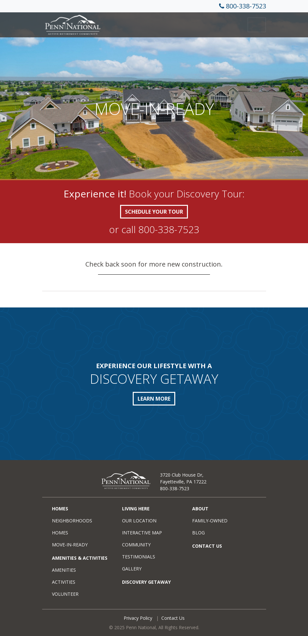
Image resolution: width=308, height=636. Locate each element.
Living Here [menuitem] (136, 508)
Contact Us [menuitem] (207, 546)
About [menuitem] (200, 508)
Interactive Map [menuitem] (142, 533)
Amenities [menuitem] (64, 570)
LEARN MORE (154, 398)
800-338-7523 (246, 6)
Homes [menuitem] (60, 508)
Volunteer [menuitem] (65, 594)
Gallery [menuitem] (132, 569)
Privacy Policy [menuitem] (138, 618)
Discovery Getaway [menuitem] (146, 582)
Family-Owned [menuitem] (210, 521)
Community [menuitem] (136, 545)
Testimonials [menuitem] (138, 557)
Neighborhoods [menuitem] (72, 521)
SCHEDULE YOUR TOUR (154, 211)
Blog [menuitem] (198, 533)
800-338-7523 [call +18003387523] (168, 229)
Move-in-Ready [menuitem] (70, 545)
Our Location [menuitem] (139, 521)
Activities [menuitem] (63, 582)
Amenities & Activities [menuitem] (79, 558)
